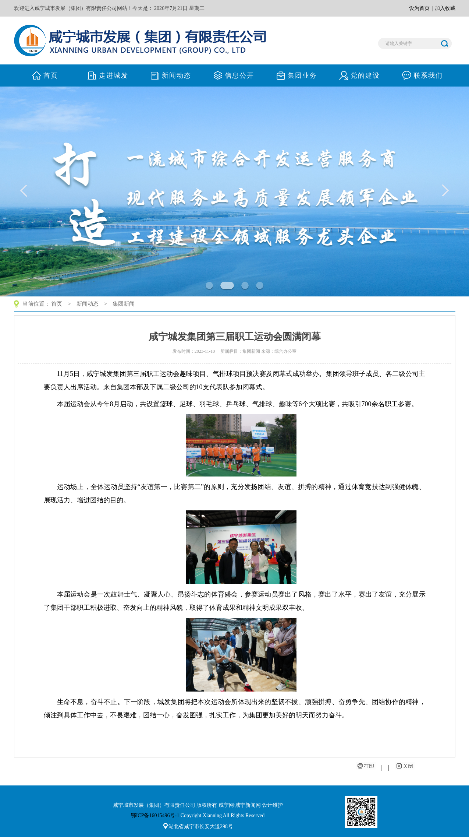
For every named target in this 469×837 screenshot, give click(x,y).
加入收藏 (445, 8)
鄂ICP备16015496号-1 (155, 815)
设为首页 (419, 8)
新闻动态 (88, 304)
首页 (56, 304)
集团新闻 (124, 304)
